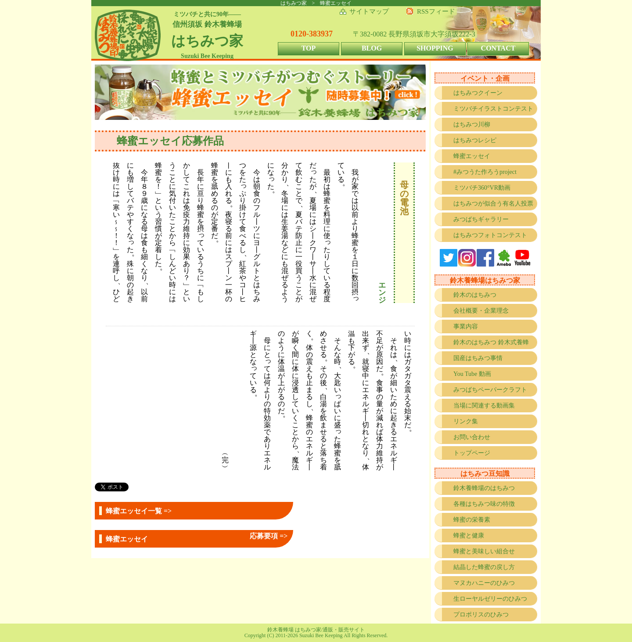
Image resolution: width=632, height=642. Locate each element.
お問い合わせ (471, 437)
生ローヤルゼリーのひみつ (490, 598)
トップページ (471, 453)
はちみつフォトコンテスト (490, 235)
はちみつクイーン (478, 93)
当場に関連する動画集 (484, 405)
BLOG (372, 48)
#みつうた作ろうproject (485, 172)
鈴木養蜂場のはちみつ (484, 488)
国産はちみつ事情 (478, 358)
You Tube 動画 (472, 374)
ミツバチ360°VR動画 (481, 187)
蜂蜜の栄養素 (471, 519)
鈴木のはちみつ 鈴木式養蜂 (491, 342)
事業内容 (465, 326)
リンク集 (465, 421)
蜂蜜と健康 (468, 535)
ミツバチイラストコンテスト (493, 108)
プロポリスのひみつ (481, 614)
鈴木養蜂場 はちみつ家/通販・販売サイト (316, 630)
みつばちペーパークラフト (490, 389)
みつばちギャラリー (481, 219)
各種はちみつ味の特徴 (484, 504)
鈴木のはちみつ (474, 295)
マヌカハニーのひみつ (484, 583)
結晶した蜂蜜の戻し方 (484, 567)
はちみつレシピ (474, 140)
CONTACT (498, 48)
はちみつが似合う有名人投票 (493, 203)
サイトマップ (369, 11)
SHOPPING (435, 48)
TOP (309, 48)
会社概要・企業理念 (481, 310)
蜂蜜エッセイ (471, 156)
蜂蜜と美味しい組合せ (484, 551)
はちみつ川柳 (471, 124)
